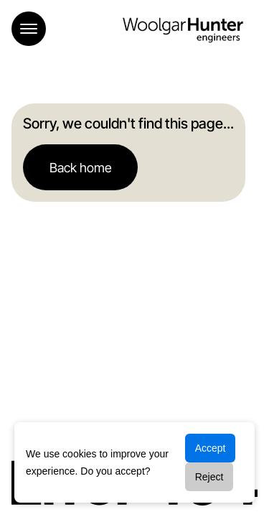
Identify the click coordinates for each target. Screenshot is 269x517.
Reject (209, 477)
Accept (210, 448)
